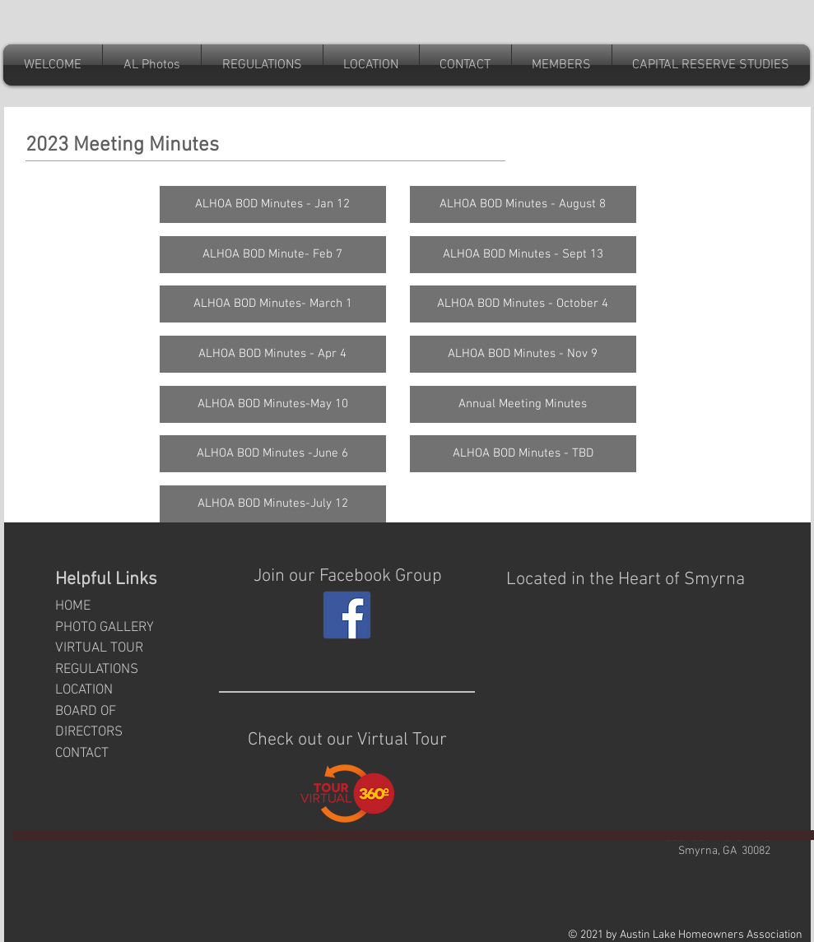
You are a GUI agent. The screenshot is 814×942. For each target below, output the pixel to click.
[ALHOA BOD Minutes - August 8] (523, 204)
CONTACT (82, 753)
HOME (73, 606)
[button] (465, 65)
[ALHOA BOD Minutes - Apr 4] (273, 354)
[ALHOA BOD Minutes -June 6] (273, 453)
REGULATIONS (96, 669)
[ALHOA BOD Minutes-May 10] (273, 404)
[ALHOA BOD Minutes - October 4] (523, 304)
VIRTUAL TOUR (99, 648)
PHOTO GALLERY (104, 627)
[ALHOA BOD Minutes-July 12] (273, 503)
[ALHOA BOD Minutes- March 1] (273, 304)
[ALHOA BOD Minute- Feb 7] (273, 254)
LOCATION (84, 690)
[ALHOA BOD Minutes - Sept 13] (523, 254)
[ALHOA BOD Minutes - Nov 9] (523, 354)
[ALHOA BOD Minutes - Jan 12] (273, 204)
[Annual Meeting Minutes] (523, 404)
